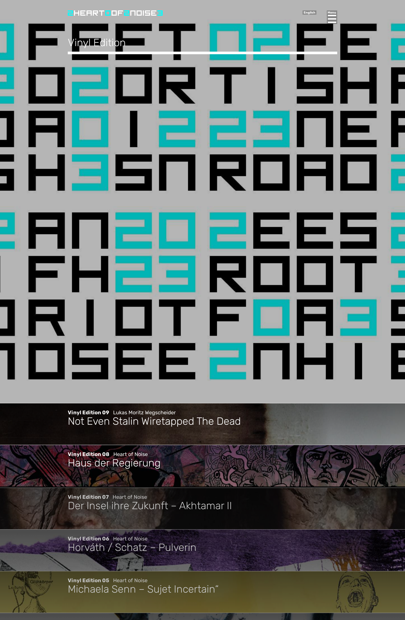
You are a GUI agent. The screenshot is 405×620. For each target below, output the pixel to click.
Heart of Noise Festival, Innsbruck (115, 13)
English (309, 12)
